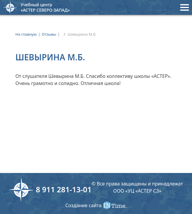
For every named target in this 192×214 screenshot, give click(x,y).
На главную (26, 34)
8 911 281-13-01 (64, 189)
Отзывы (49, 34)
